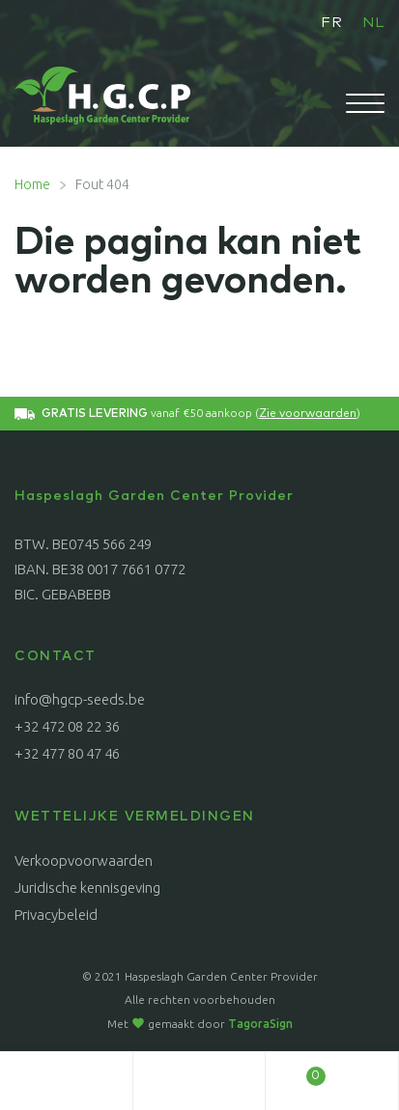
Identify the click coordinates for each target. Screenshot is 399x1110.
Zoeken (200, 1081)
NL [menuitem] (373, 22)
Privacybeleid (56, 914)
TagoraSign (260, 1023)
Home (32, 184)
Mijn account (66, 1081)
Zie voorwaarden (307, 414)
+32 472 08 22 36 (67, 726)
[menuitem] (332, 22)
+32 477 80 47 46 (67, 753)
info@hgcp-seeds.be (79, 699)
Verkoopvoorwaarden (83, 860)
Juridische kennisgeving (87, 887)
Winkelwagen (296, 1071)
